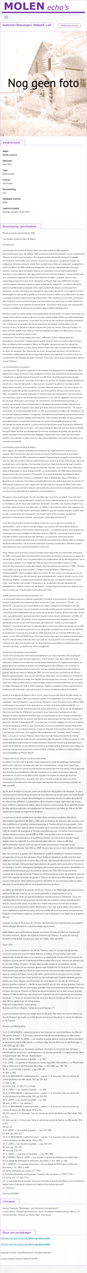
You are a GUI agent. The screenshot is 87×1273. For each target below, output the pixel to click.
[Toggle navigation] (6, 17)
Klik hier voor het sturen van (25, 1238)
